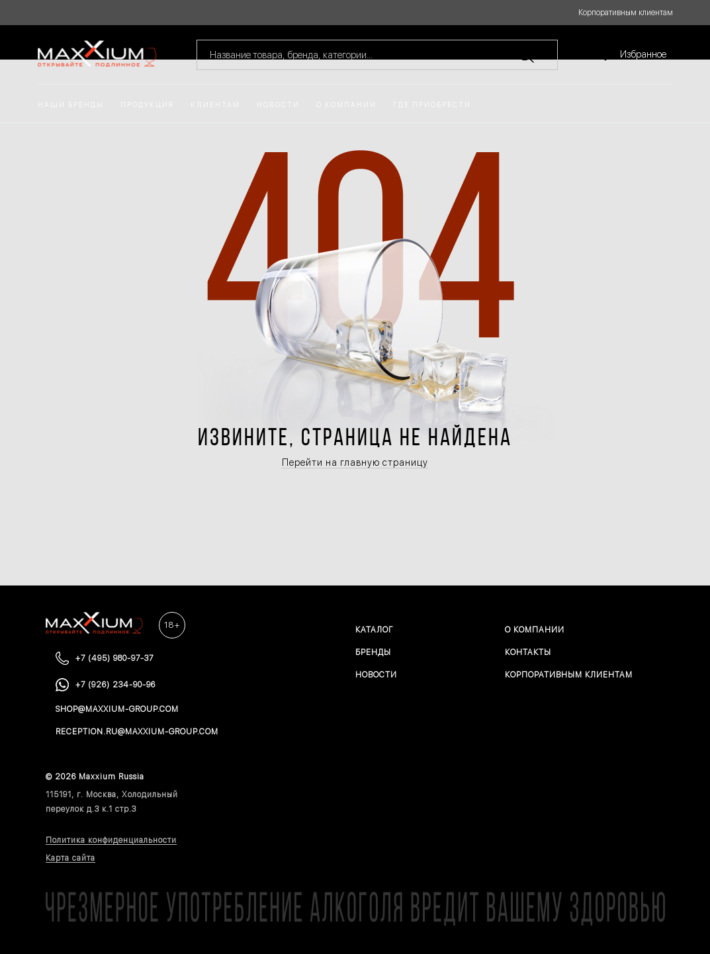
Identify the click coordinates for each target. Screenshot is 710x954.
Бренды (373, 652)
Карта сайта (70, 858)
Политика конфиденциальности (111, 840)
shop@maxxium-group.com (117, 709)
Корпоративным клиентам (625, 12)
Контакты (528, 652)
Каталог (374, 629)
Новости (278, 105)
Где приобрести (432, 105)
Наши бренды (71, 105)
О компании (346, 105)
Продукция (147, 105)
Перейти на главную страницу (355, 462)
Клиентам (215, 105)
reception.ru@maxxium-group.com (137, 731)
